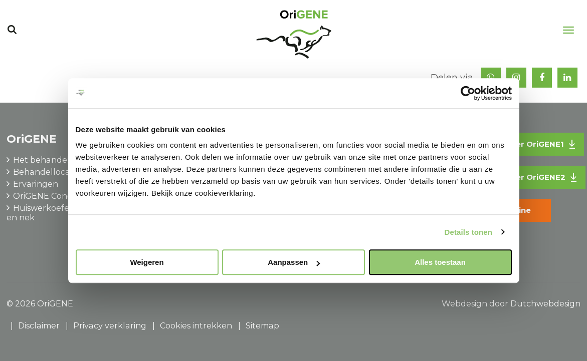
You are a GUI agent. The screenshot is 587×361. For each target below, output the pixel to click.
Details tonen (468, 232)
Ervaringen (35, 184)
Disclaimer (38, 325)
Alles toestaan (440, 262)
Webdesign (464, 303)
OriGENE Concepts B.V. (59, 196)
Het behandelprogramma (65, 160)
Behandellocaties (48, 172)
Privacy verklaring (109, 325)
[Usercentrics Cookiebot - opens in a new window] (468, 93)
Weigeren (146, 262)
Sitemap (260, 325)
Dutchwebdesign (545, 303)
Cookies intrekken (194, 325)
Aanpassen (294, 262)
